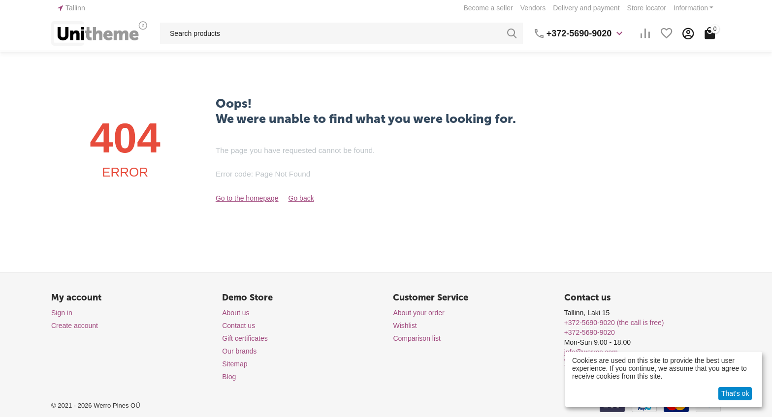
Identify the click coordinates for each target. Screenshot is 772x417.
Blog (229, 377)
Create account (74, 325)
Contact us (238, 325)
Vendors (533, 8)
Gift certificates (245, 338)
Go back (301, 198)
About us (235, 313)
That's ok (735, 393)
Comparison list (416, 338)
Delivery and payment (586, 8)
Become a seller (488, 8)
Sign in (61, 313)
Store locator (646, 8)
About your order (418, 313)
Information (691, 8)
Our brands (239, 351)
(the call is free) (614, 323)
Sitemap (234, 364)
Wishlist (405, 325)
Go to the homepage (247, 198)
